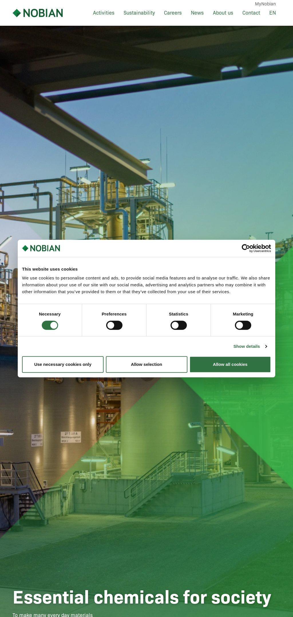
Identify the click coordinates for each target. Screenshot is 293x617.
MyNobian (265, 4)
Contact (251, 13)
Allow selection (146, 364)
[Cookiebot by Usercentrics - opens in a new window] (246, 248)
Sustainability (139, 13)
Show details (246, 346)
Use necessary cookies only (62, 364)
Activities (103, 13)
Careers (173, 13)
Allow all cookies (230, 364)
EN (272, 13)
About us (223, 13)
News (197, 13)
